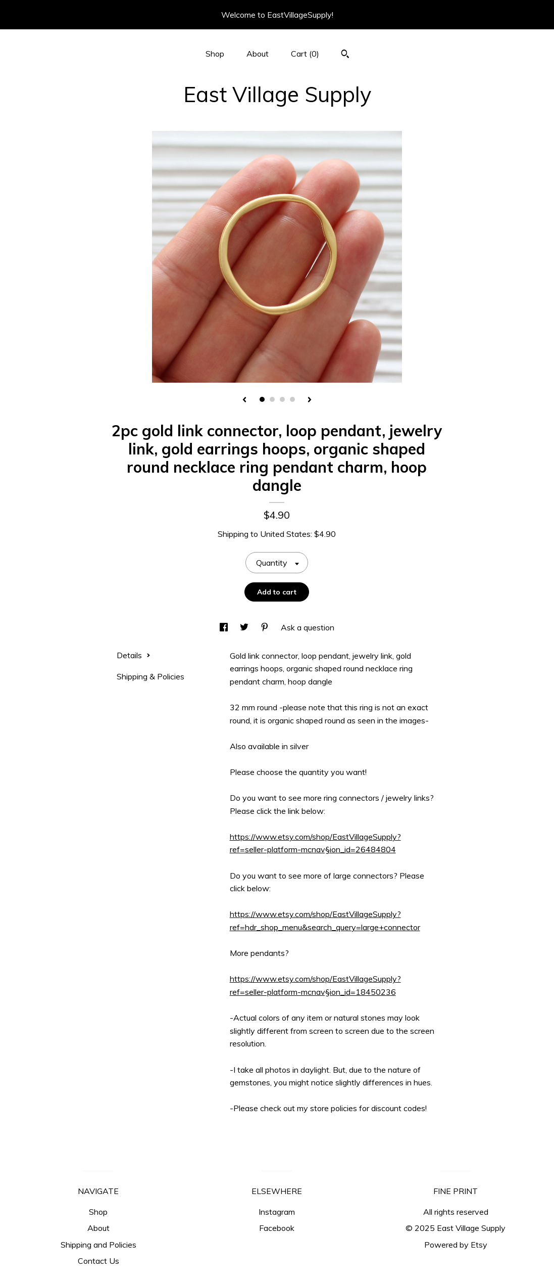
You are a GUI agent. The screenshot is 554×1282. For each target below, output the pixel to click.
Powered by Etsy (455, 1245)
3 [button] (282, 399)
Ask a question (307, 627)
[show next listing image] (309, 400)
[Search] (345, 55)
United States (285, 534)
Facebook (276, 1228)
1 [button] (262, 399)
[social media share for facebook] (225, 627)
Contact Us (98, 1261)
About (257, 54)
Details (133, 655)
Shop (215, 54)
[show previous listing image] (244, 400)
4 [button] (292, 399)
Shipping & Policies (150, 676)
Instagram (277, 1212)
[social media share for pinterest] (266, 627)
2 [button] (272, 399)
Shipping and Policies (98, 1245)
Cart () (305, 54)
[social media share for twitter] (245, 627)
